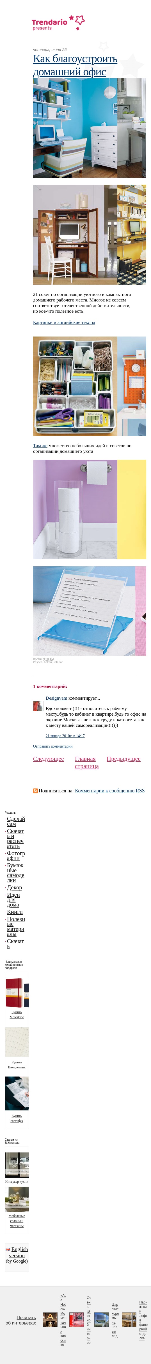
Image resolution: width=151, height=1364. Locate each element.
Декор (14, 887)
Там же (40, 445)
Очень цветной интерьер (89, 1320)
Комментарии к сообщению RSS (110, 791)
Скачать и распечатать (15, 838)
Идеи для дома (13, 899)
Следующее (48, 758)
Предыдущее (124, 758)
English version (18, 1252)
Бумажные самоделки (15, 872)
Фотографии (16, 856)
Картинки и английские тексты (64, 322)
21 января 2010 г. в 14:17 (65, 736)
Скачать (15, 944)
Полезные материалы (16, 926)
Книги (15, 911)
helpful (48, 662)
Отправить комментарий (53, 746)
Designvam (56, 698)
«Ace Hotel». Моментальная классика (63, 1320)
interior (58, 662)
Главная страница (87, 762)
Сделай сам (16, 821)
